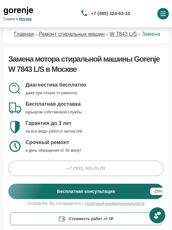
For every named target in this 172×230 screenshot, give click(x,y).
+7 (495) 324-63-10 (110, 13)
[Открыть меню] (163, 13)
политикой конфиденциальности (115, 203)
